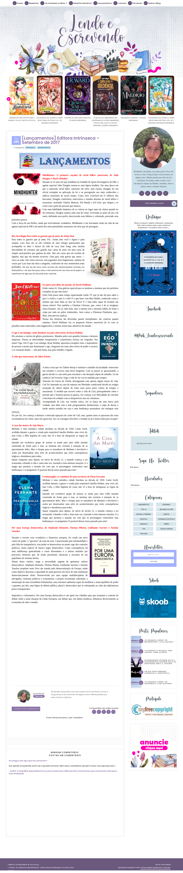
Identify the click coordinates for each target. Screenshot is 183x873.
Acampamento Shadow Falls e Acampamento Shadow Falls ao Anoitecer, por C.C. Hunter (160, 661)
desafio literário (143, 514)
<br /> (30, 625)
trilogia (143, 534)
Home (18, 3)
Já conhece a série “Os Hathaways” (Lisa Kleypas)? (158, 682)
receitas (143, 519)
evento (166, 514)
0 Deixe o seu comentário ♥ (26, 709)
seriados (144, 524)
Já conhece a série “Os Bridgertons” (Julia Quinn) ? (159, 641)
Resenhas (32, 3)
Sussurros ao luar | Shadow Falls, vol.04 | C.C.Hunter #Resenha (154, 260)
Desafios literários (80, 3)
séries (166, 524)
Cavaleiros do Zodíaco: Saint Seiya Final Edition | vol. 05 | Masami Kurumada (60, 120)
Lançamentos (103, 3)
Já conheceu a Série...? (54, 3)
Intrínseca (30, 147)
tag (143, 529)
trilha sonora (166, 529)
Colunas (120, 3)
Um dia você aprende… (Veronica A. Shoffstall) (157, 672)
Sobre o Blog (152, 3)
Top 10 (143, 509)
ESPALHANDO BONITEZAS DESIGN (155, 867)
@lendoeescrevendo (144, 443)
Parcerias (135, 3)
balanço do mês (166, 509)
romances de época (166, 519)
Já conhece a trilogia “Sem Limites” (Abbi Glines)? (158, 651)
